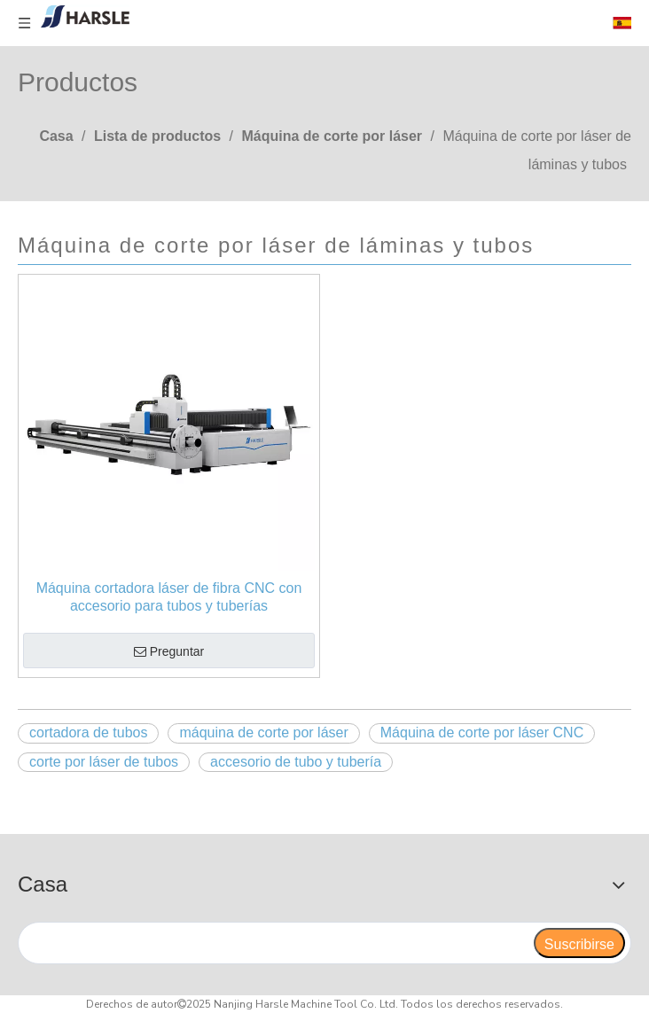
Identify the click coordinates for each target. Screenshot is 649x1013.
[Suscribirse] (579, 943)
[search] (275, 943)
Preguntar (169, 652)
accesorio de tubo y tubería (295, 761)
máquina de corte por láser (263, 732)
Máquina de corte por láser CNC (481, 732)
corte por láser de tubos (103, 761)
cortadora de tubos (88, 732)
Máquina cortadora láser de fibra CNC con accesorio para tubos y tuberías (169, 597)
